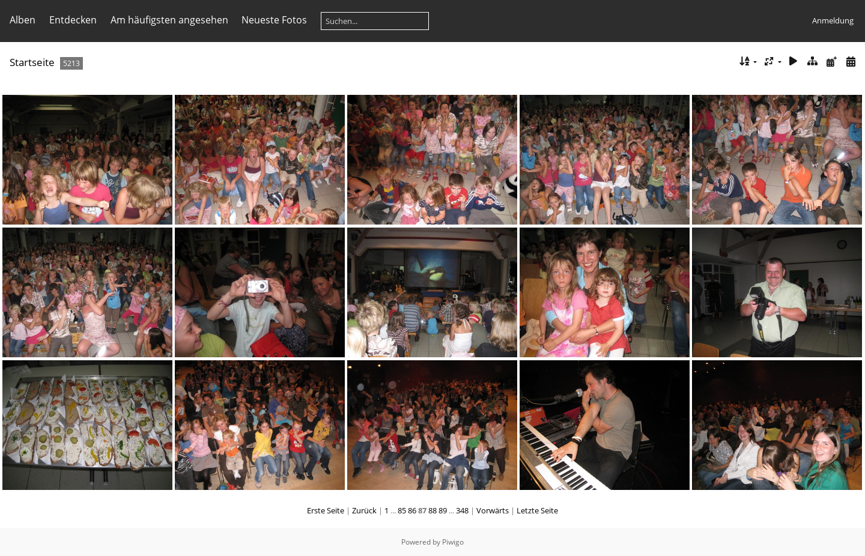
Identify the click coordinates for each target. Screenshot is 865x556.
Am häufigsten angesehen (169, 19)
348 (462, 510)
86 (412, 510)
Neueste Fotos (274, 19)
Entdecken (73, 19)
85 (402, 510)
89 (443, 510)
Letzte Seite (537, 510)
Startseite (32, 62)
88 (432, 510)
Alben (22, 19)
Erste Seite (325, 510)
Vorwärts (492, 510)
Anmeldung (833, 20)
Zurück (364, 510)
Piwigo (453, 542)
